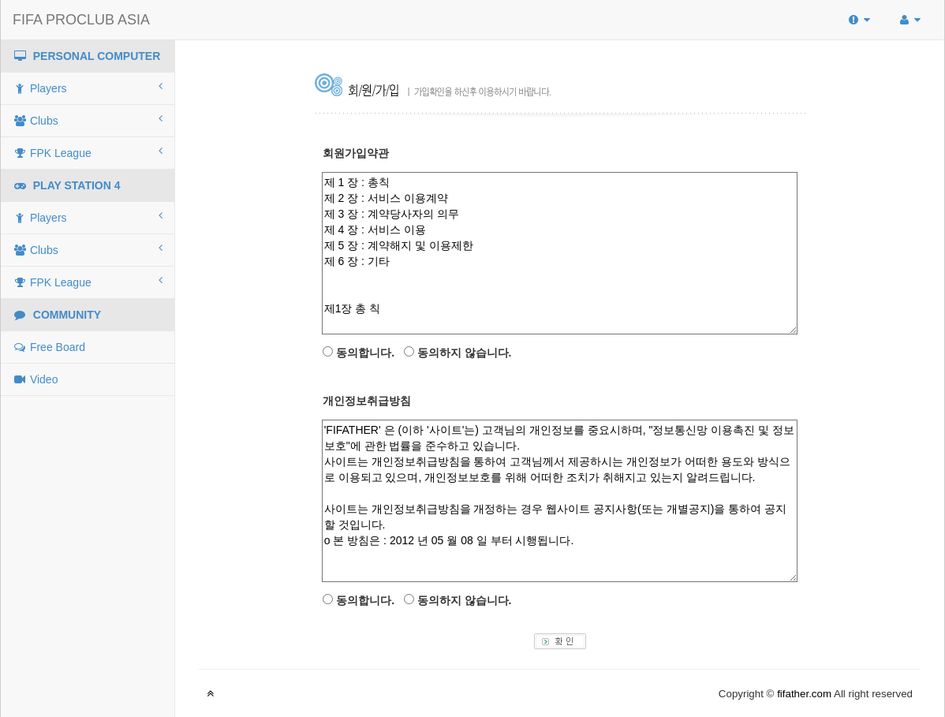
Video (35, 379)
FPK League (87, 152)
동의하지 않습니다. (464, 352)
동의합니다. (365, 352)
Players (87, 87)
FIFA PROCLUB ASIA (81, 20)
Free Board (49, 347)
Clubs (87, 120)
